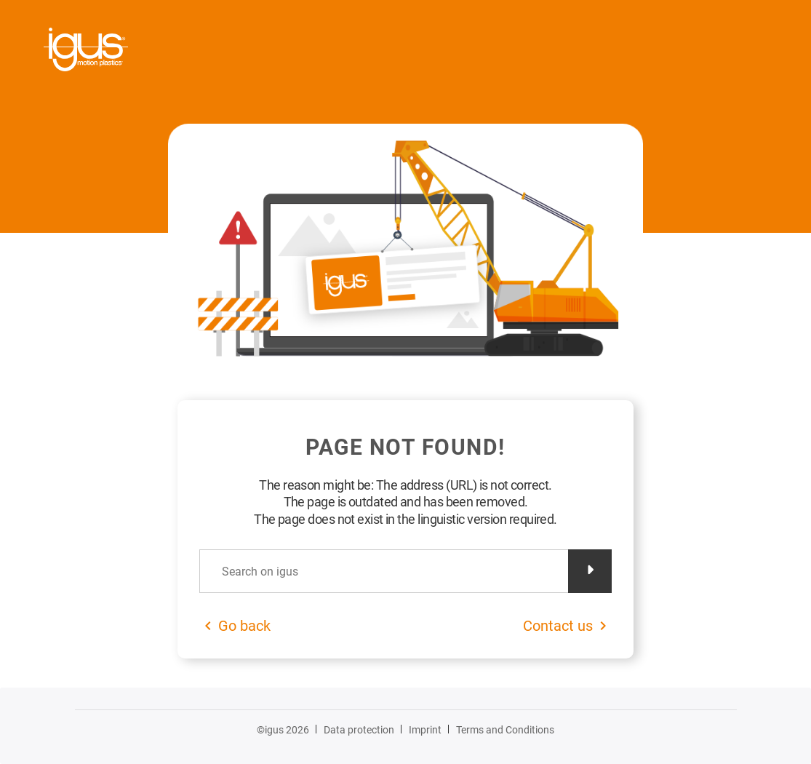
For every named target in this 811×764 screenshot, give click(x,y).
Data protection (359, 730)
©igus (283, 730)
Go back (244, 625)
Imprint (425, 730)
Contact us (558, 625)
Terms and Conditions (505, 730)
